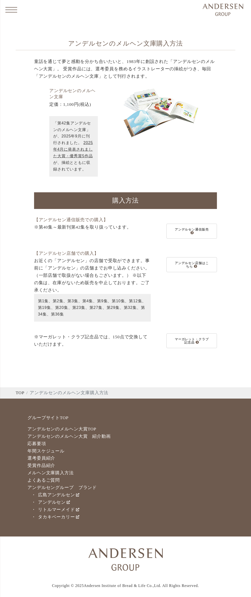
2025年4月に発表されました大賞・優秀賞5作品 (73, 149)
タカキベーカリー (58, 516)
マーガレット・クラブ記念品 (192, 340)
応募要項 (36, 443)
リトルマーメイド (58, 509)
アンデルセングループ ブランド (62, 487)
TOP (20, 392)
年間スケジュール (45, 451)
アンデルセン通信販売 (192, 231)
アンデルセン (54, 502)
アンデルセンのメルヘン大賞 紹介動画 (69, 436)
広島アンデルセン (58, 494)
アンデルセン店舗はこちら (192, 264)
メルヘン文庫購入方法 (50, 472)
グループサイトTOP (48, 417)
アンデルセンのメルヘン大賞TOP (61, 428)
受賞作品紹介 (41, 465)
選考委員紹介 (41, 458)
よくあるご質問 (43, 480)
